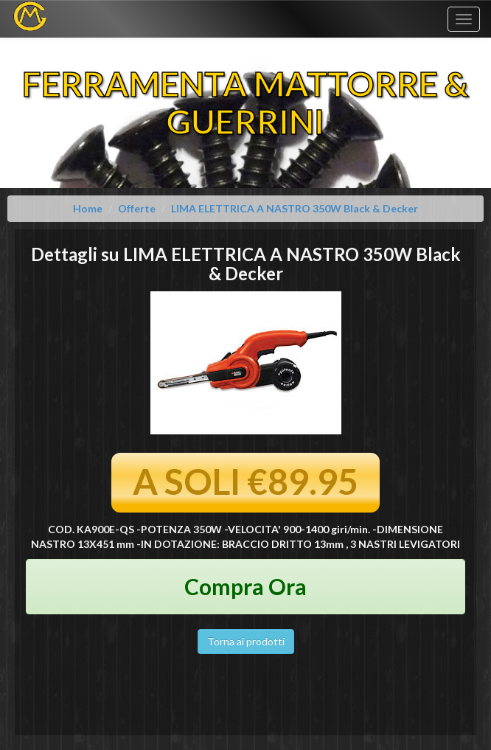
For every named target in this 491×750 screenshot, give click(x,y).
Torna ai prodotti (246, 641)
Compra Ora (245, 586)
